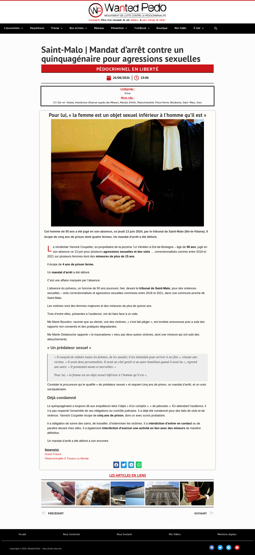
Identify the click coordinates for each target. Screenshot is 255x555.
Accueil (22, 534)
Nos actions (78, 28)
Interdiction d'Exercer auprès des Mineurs (97, 102)
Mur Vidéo (180, 28)
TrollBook (141, 28)
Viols (199, 102)
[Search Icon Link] (216, 28)
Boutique (162, 28)
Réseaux (99, 28)
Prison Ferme (162, 102)
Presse (56, 28)
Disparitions (37, 28)
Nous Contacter (71, 534)
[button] (116, 465)
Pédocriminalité (145, 102)
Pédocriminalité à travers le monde (67, 458)
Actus (127, 93)
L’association (13, 28)
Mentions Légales (227, 534)
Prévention (119, 28)
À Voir (199, 28)
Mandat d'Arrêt (128, 102)
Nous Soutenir (124, 534)
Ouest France (53, 454)
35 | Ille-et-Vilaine (63, 102)
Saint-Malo (189, 102)
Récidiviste (175, 102)
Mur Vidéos (175, 534)
